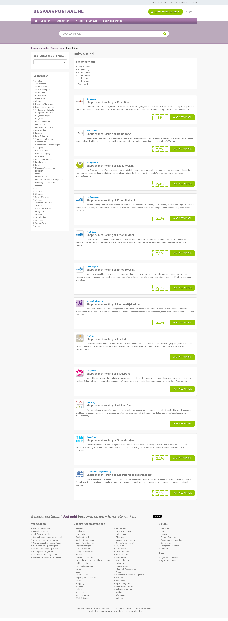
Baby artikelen (84, 66)
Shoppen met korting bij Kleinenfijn (109, 405)
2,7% (160, 149)
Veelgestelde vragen (159, 2)
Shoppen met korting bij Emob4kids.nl (110, 235)
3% (160, 117)
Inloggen (189, 12)
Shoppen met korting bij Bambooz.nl (109, 134)
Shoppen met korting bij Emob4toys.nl (111, 269)
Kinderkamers (84, 72)
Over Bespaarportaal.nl (178, 2)
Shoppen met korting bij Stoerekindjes (110, 440)
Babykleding (83, 69)
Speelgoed (83, 84)
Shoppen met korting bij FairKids (107, 339)
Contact (194, 2)
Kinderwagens (84, 81)
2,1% (160, 218)
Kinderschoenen (85, 78)
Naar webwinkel (182, 117)
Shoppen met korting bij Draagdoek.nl (110, 165)
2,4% (160, 184)
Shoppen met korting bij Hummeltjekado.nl (113, 304)
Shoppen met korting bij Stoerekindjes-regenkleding (119, 474)
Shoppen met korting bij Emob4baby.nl (111, 200)
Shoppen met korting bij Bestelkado (109, 102)
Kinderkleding (84, 75)
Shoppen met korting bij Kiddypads (108, 373)
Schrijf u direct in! (165, 11)
